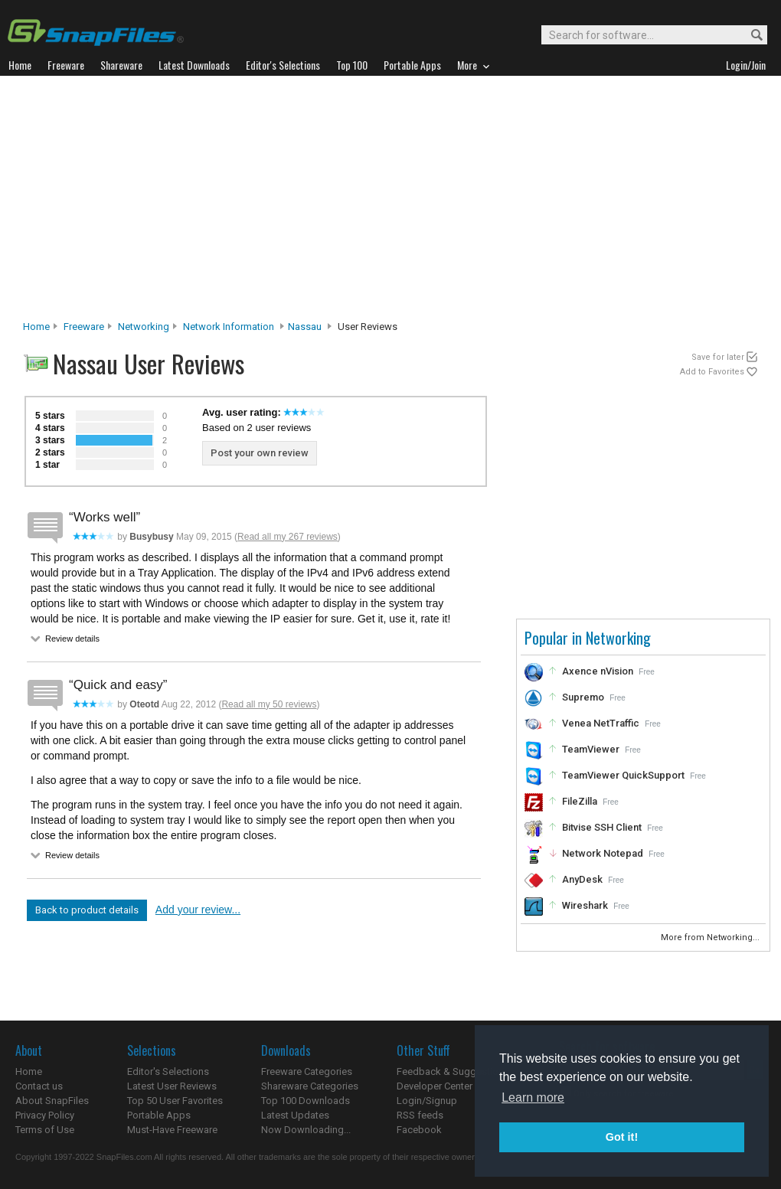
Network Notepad (602, 853)
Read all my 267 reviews (287, 536)
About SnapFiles (52, 1100)
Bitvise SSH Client (602, 827)
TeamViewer (590, 749)
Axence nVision (597, 671)
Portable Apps (159, 1115)
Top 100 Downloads (305, 1100)
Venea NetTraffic (600, 723)
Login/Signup (427, 1100)
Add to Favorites (712, 372)
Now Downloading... (306, 1129)
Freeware (84, 326)
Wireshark (585, 905)
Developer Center (434, 1086)
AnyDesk (582, 879)
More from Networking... (711, 937)
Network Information (228, 326)
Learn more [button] (533, 1097)
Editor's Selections (168, 1071)
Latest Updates (295, 1115)
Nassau (305, 326)
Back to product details (87, 910)
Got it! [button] (622, 1137)
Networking (143, 326)
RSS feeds (420, 1115)
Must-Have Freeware (172, 1129)
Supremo (583, 697)
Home (36, 326)
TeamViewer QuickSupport (623, 775)
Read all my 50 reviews (268, 704)
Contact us (39, 1086)
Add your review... (197, 909)
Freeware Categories (306, 1071)
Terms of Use (44, 1129)
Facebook (419, 1129)
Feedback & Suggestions (453, 1071)
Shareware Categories (309, 1086)
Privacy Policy (44, 1115)
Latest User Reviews (172, 1086)
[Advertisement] (391, 202)
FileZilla (579, 801)
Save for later (717, 357)
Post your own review (260, 453)
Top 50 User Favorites (175, 1100)
